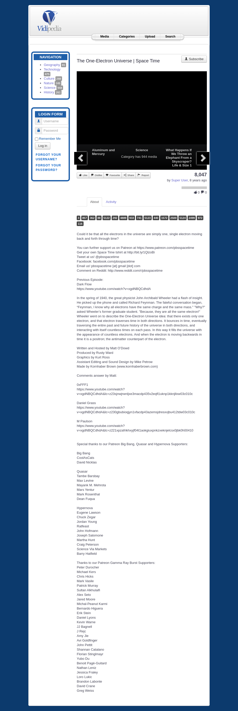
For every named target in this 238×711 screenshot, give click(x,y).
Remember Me (50, 139)
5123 (148, 217)
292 (115, 217)
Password (40, 128)
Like (82, 175)
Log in (42, 146)
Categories (127, 36)
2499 (192, 217)
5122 (107, 217)
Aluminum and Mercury (103, 152)
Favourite (112, 175)
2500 (173, 217)
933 (131, 217)
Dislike (96, 175)
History (53, 92)
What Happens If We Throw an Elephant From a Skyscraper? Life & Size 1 (179, 157)
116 (80, 223)
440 (156, 217)
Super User (179, 180)
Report (143, 175)
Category (127, 157)
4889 (123, 217)
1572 (164, 217)
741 (139, 217)
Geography (55, 65)
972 (200, 217)
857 (84, 217)
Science (53, 88)
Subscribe (194, 59)
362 (92, 217)
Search (170, 36)
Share (128, 175)
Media (104, 36)
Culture (53, 78)
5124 (183, 217)
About (94, 202)
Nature (52, 83)
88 (99, 217)
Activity (111, 202)
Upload (150, 36)
